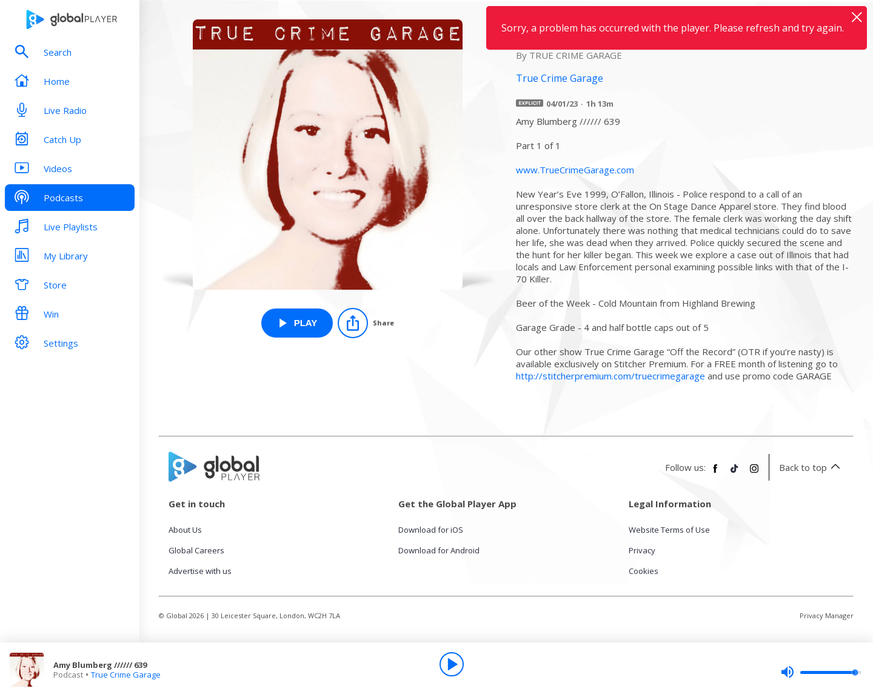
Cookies (643, 570)
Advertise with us (200, 570)
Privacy (642, 550)
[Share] (366, 323)
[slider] (821, 672)
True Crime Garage (126, 674)
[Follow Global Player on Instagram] (754, 473)
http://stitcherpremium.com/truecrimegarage (610, 376)
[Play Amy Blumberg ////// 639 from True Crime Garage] (297, 323)
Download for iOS (430, 529)
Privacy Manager (827, 615)
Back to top (811, 467)
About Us (185, 529)
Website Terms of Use (669, 529)
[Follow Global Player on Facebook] (715, 473)
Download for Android (439, 550)
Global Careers (196, 550)
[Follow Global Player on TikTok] (734, 473)
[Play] (452, 664)
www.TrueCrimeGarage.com (575, 170)
